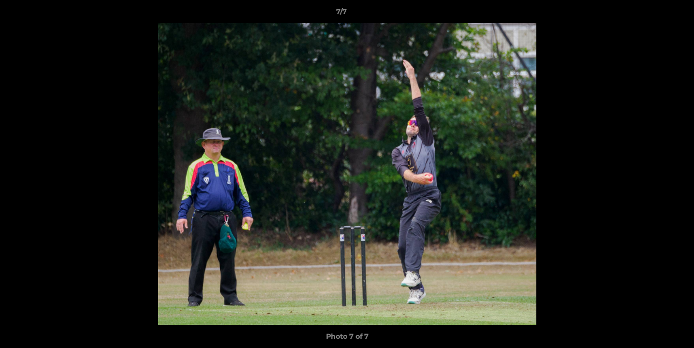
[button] (653, 14)
